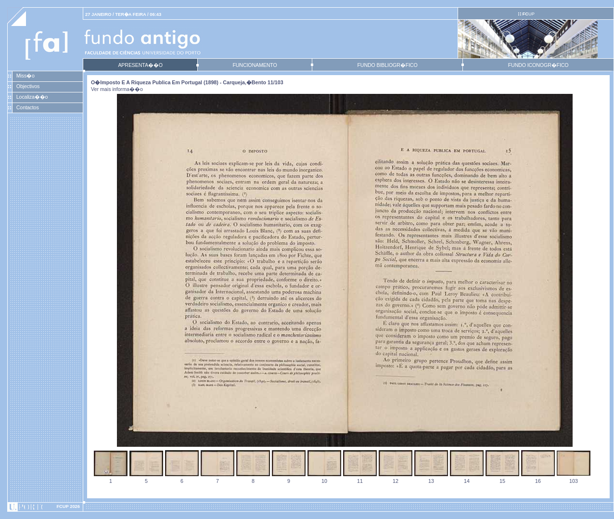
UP (528, 14)
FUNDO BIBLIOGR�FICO (387, 65)
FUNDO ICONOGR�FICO (538, 65)
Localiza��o (32, 97)
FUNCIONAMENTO (254, 65)
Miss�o (25, 75)
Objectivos (27, 86)
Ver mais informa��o (117, 89)
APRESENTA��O (140, 65)
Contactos (27, 107)
